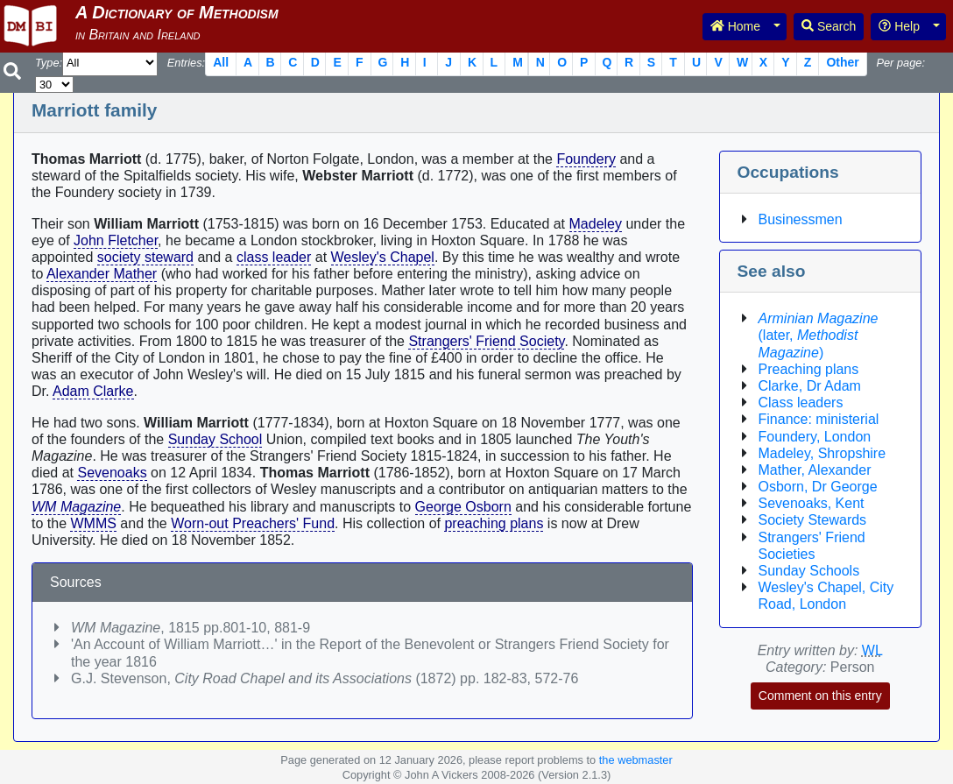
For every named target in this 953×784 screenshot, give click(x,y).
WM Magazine (76, 506)
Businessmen (801, 219)
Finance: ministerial (819, 419)
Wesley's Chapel (382, 257)
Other (842, 62)
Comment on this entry (820, 696)
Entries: (186, 62)
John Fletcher (116, 240)
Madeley (595, 223)
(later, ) (819, 335)
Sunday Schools (809, 570)
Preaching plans (809, 369)
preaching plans (493, 523)
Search (828, 26)
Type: (48, 62)
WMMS (93, 523)
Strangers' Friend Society (486, 341)
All (221, 62)
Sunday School (215, 439)
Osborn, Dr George (818, 486)
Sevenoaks (111, 472)
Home (735, 26)
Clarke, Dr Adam (810, 385)
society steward (145, 257)
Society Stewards (813, 519)
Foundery (586, 159)
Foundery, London (815, 436)
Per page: (900, 62)
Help (899, 26)
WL (872, 650)
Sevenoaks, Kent (812, 503)
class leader (273, 257)
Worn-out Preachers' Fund (253, 523)
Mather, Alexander (815, 470)
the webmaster (636, 759)
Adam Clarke (93, 391)
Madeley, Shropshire (822, 453)
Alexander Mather (101, 273)
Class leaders (801, 402)
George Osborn (463, 506)
